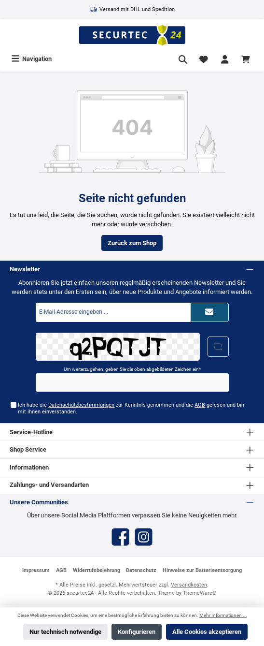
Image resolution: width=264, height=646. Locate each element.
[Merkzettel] (203, 59)
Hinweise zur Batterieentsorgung (202, 570)
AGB (200, 405)
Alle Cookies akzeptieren (206, 631)
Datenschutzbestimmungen (81, 405)
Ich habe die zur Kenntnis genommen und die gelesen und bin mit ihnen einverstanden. (131, 408)
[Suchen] (183, 59)
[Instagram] (143, 537)
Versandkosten (189, 585)
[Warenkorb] (247, 59)
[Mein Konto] (225, 59)
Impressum (36, 570)
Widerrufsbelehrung (96, 570)
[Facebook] (120, 537)
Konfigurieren (136, 631)
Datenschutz (141, 570)
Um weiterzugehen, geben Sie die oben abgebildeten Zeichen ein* (132, 369)
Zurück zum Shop (132, 243)
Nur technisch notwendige (65, 631)
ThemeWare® (200, 593)
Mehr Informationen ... (223, 615)
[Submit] (209, 312)
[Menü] (31, 59)
